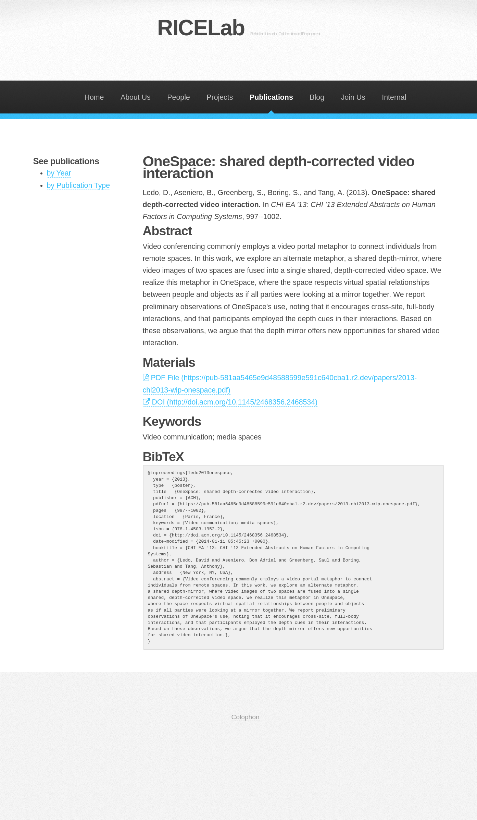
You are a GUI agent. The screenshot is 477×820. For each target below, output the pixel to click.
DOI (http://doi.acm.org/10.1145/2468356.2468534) (230, 402)
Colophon (245, 717)
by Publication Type (78, 185)
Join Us (353, 97)
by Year (59, 173)
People (178, 97)
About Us (136, 97)
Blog (317, 97)
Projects (219, 97)
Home (94, 97)
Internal (394, 97)
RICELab (238, 27)
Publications (271, 97)
